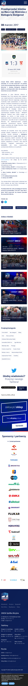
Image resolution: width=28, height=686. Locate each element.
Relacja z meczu (5, 352)
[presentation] (1, 580)
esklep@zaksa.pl (12, 661)
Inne (3, 335)
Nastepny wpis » (21, 207)
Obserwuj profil (21, 388)
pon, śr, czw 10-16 (23, 636)
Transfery (16, 355)
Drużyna (11, 604)
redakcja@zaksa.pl (13, 655)
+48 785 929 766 (9, 636)
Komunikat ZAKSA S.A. (11, 29)
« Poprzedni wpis (7, 207)
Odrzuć (11, 683)
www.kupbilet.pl (6, 159)
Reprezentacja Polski (17, 352)
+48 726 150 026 (7, 631)
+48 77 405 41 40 (7, 641)
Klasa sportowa (10, 335)
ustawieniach (4, 680)
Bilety (3, 29)
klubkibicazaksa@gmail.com (14, 658)
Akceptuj (4, 683)
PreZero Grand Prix (6, 349)
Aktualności (4, 604)
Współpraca (12, 607)
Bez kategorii (13, 332)
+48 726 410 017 (20, 638)
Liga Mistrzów (21, 29)
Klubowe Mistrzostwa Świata (8, 339)
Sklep (18, 607)
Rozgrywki (18, 604)
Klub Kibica (4, 607)
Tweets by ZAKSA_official (8, 395)
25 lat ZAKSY (5, 332)
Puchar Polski (16, 349)
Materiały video (5, 345)
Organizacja (8, 673)
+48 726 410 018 (20, 631)
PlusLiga (13, 345)
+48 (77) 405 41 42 (9, 618)
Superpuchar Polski (6, 355)
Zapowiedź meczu (6, 359)
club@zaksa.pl (8, 620)
